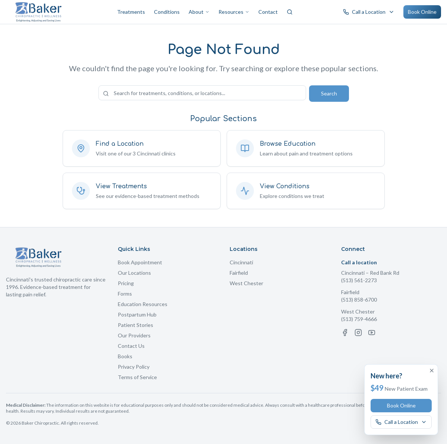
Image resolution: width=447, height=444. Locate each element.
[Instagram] (358, 332)
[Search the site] (202, 92)
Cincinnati (241, 262)
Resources (233, 12)
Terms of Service (137, 377)
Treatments (131, 12)
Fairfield (239, 273)
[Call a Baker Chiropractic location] (369, 12)
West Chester (246, 283)
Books (125, 356)
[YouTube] (371, 332)
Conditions (167, 12)
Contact (268, 12)
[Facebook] (345, 332)
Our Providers (134, 335)
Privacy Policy (133, 366)
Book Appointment (140, 262)
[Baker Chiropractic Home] (38, 12)
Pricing (126, 283)
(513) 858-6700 (359, 299)
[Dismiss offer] (432, 371)
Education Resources (142, 304)
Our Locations (134, 273)
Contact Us (131, 346)
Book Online (422, 12)
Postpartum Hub (137, 314)
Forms (125, 293)
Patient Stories (135, 325)
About (199, 12)
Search (329, 93)
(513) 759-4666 (359, 319)
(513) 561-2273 (359, 280)
